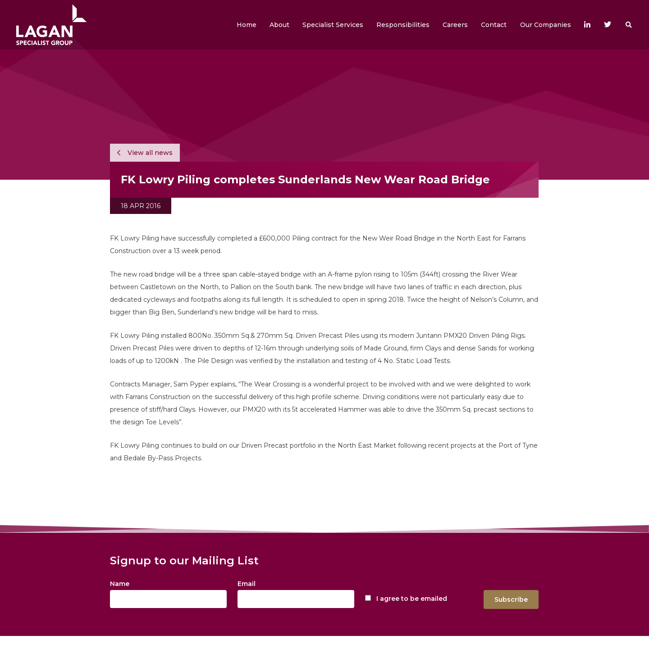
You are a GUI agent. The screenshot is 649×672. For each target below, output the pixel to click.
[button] (279, 25)
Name (119, 584)
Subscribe (511, 599)
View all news (145, 153)
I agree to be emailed (411, 599)
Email (247, 584)
